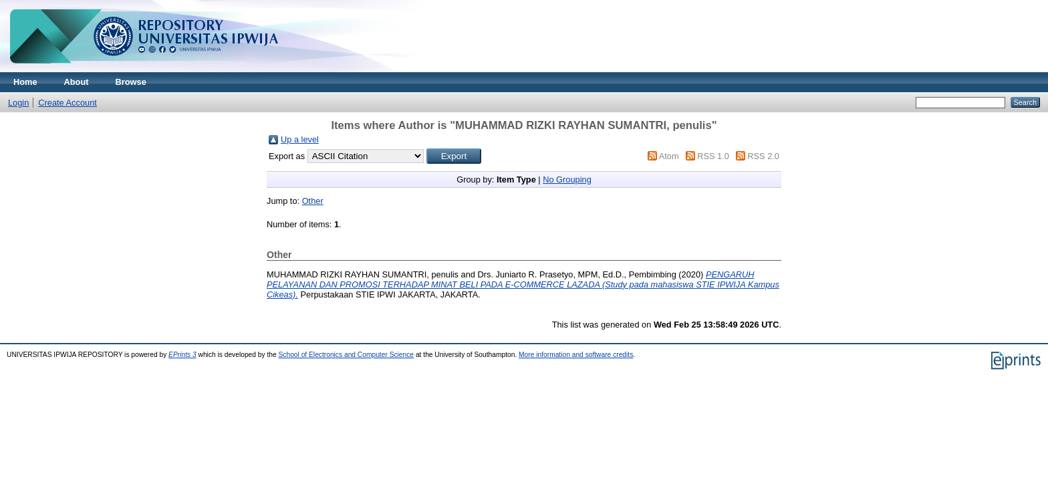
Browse (131, 82)
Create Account (67, 103)
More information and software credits (576, 354)
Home (25, 82)
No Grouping (567, 179)
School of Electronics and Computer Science (346, 354)
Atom (669, 156)
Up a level (300, 139)
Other (312, 201)
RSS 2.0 (763, 156)
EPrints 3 (182, 354)
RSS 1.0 (713, 156)
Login (18, 103)
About (76, 82)
